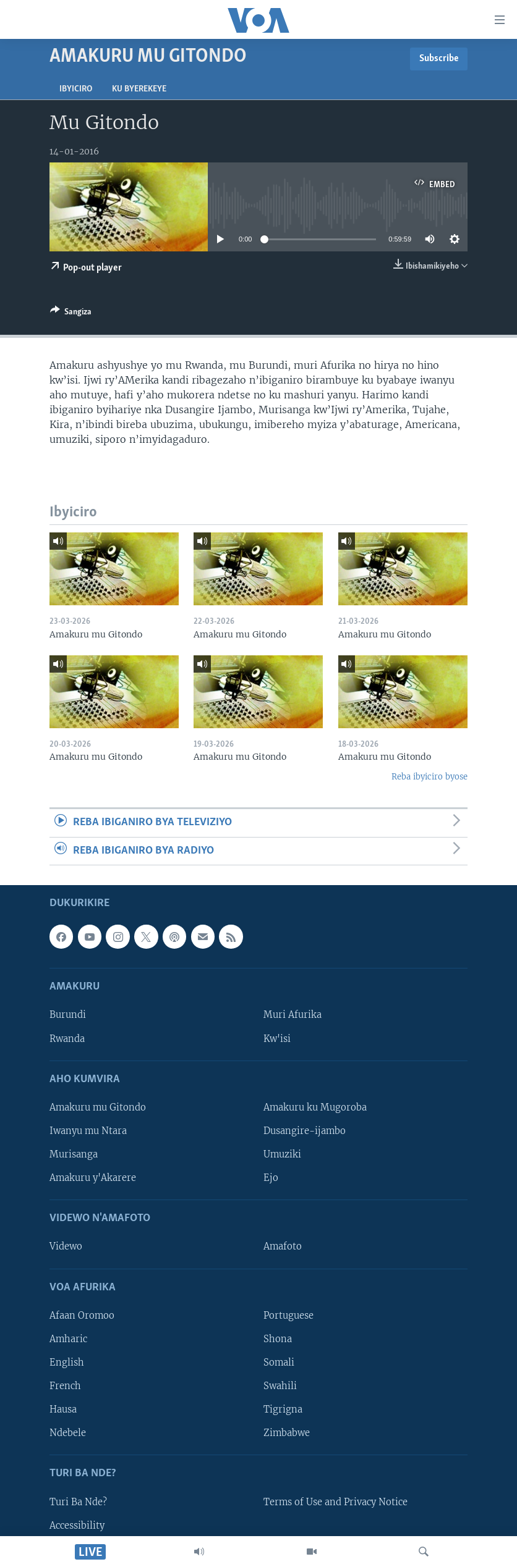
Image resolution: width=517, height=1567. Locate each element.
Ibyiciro (75, 89)
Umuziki (282, 1154)
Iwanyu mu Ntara (88, 1130)
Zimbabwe (286, 1433)
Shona (277, 1339)
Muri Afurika (292, 1014)
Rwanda (67, 1038)
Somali (278, 1362)
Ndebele (67, 1433)
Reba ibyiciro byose (429, 776)
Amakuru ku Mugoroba (315, 1107)
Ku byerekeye (139, 89)
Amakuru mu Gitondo (97, 1107)
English (66, 1362)
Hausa (63, 1409)
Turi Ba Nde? (78, 1501)
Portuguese (288, 1315)
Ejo (270, 1177)
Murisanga (73, 1154)
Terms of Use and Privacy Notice (335, 1501)
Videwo (65, 1246)
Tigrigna (282, 1409)
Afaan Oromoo (81, 1315)
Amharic (68, 1339)
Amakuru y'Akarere (92, 1177)
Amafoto (282, 1246)
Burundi (67, 1014)
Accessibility (77, 1525)
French (65, 1386)
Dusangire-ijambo (304, 1130)
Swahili (280, 1386)
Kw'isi (277, 1038)
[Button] (71, 314)
